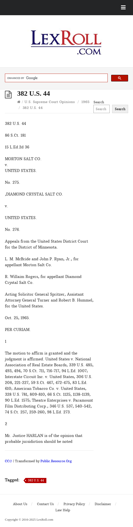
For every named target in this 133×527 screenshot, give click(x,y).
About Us (20, 504)
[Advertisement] (110, 182)
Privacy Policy (74, 504)
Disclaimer (103, 504)
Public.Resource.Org (56, 461)
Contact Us (45, 504)
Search (98, 102)
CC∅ (8, 461)
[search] (55, 78)
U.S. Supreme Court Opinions (50, 102)
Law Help (62, 510)
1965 (85, 102)
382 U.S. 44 (36, 480)
